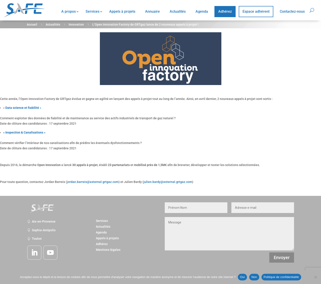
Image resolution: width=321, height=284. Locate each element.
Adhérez (225, 11)
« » (22, 108)
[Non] (315, 277)
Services (92, 11)
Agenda (201, 11)
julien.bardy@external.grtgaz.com (168, 182)
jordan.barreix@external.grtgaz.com (93, 182)
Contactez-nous (292, 11)
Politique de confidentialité (281, 277)
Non (254, 277)
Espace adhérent (256, 11)
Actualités (178, 11)
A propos (68, 11)
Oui (242, 277)
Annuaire (152, 11)
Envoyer (282, 257)
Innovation (76, 24)
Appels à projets (122, 11)
